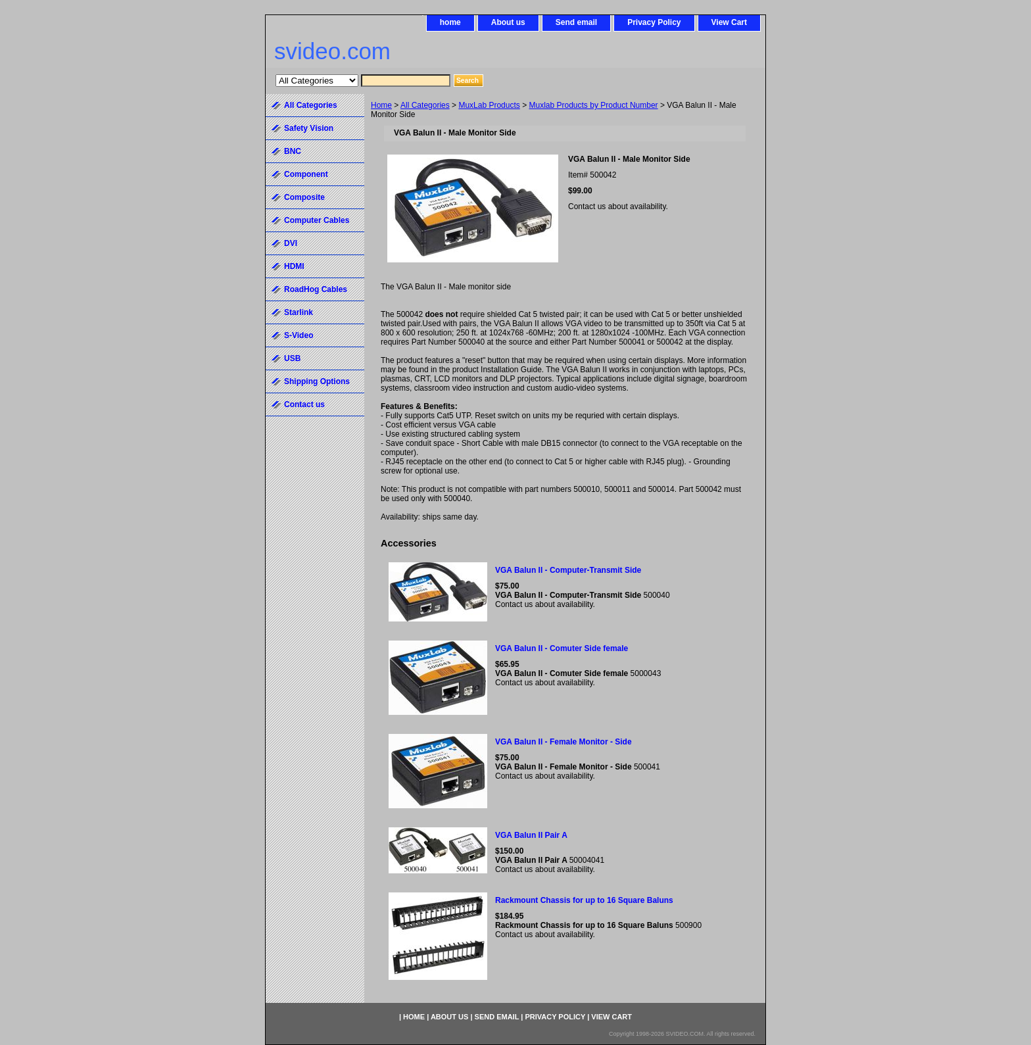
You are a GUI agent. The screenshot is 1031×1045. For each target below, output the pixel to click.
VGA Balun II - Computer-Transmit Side (568, 570)
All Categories (425, 105)
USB (292, 358)
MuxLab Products (488, 105)
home (450, 22)
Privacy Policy (654, 22)
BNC (292, 151)
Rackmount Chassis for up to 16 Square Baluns (584, 900)
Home (381, 105)
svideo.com (332, 51)
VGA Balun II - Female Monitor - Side (563, 741)
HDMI (294, 266)
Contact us (304, 404)
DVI (290, 243)
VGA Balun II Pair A (531, 835)
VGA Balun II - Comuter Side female (561, 648)
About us (508, 22)
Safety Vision (308, 128)
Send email (576, 22)
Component (306, 174)
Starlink (298, 312)
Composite (304, 197)
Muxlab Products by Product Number (593, 105)
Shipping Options (317, 381)
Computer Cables (316, 220)
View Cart (729, 22)
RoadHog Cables (315, 289)
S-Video (298, 335)
